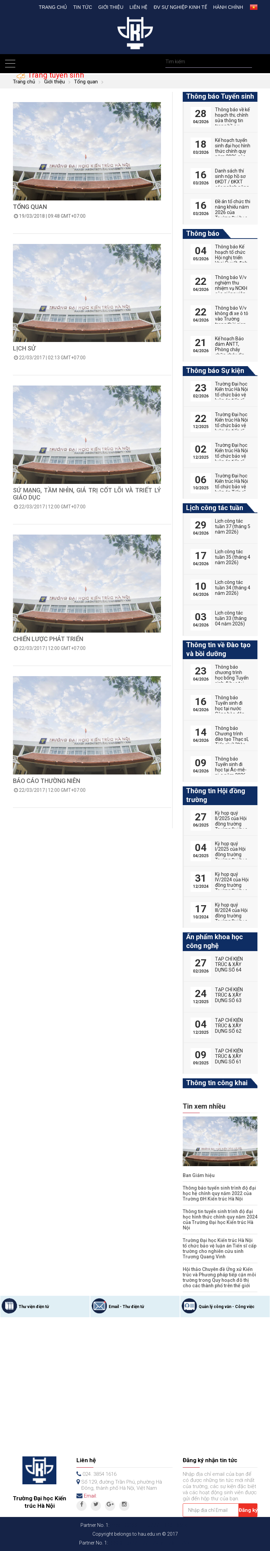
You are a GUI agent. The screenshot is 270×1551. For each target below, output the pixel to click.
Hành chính (228, 7)
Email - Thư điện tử (126, 1306)
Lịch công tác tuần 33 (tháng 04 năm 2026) (231, 618)
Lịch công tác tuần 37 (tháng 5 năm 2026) (232, 526)
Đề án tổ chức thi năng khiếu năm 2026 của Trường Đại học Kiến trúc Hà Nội (232, 212)
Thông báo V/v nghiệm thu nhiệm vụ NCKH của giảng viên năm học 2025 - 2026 (231, 291)
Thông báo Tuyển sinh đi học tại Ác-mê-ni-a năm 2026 (231, 767)
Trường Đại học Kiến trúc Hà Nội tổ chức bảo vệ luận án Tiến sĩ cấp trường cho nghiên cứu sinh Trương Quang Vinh (219, 1248)
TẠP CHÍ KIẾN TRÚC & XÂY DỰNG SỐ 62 (229, 1025)
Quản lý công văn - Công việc (226, 1306)
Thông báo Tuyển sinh (220, 96)
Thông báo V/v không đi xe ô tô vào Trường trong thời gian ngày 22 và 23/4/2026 (231, 321)
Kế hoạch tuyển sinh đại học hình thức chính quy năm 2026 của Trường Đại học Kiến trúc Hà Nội (232, 153)
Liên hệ (138, 7)
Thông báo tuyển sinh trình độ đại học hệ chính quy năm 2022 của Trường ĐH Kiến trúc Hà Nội (219, 1193)
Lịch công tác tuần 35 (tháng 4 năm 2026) (232, 557)
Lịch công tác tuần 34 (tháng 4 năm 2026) (232, 587)
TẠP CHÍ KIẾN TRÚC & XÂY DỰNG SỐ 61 (229, 1056)
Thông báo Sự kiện (215, 370)
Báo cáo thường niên (46, 780)
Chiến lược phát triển (48, 638)
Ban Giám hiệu (199, 1175)
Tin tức (82, 7)
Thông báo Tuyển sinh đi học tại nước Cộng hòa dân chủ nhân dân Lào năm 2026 (230, 711)
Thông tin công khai (217, 1083)
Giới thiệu (110, 7)
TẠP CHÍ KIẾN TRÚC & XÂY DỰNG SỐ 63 (229, 995)
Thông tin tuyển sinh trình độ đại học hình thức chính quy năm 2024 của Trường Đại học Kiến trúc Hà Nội (220, 1219)
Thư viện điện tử (34, 1306)
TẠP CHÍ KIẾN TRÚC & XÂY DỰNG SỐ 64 (229, 964)
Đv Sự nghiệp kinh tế (180, 7)
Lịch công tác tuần (214, 508)
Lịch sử (24, 348)
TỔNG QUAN (30, 206)
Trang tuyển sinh (55, 75)
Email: (90, 1496)
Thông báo (202, 233)
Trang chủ (53, 7)
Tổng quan (86, 82)
